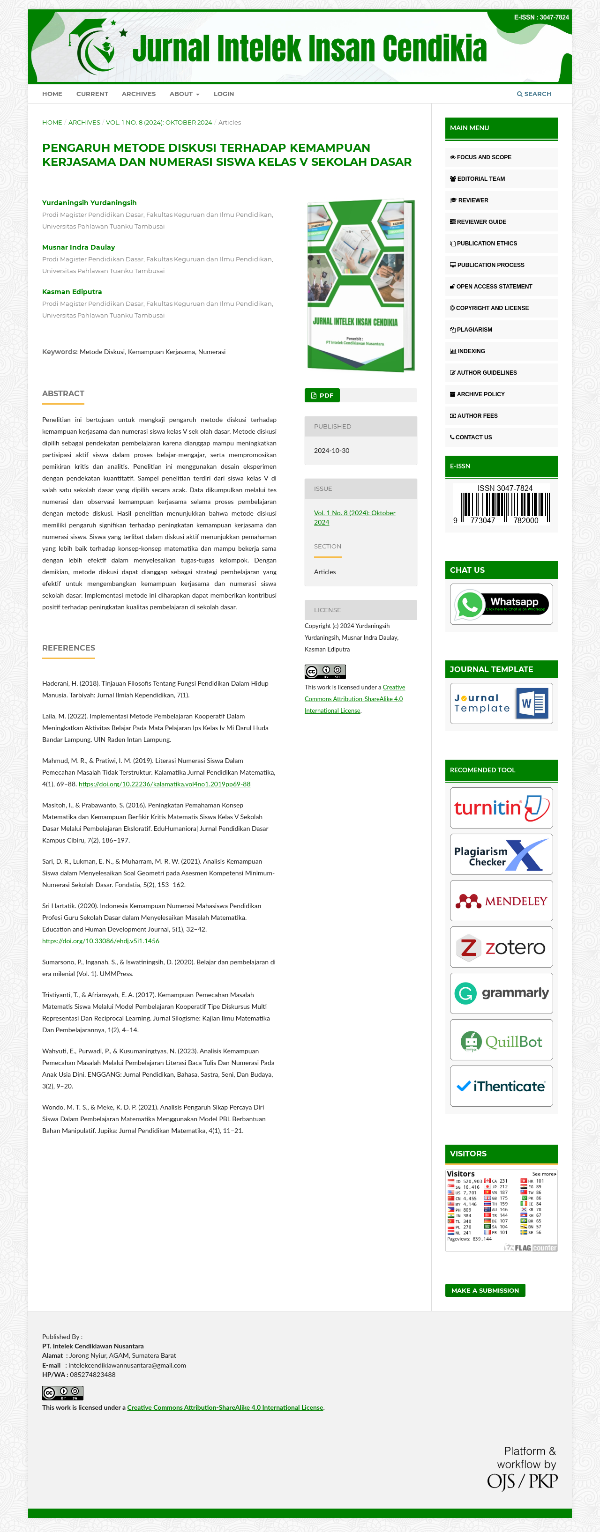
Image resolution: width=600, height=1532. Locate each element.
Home (52, 93)
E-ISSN (460, 466)
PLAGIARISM (471, 329)
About (182, 93)
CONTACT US (471, 437)
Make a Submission (485, 1290)
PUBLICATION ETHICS (483, 243)
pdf (325, 395)
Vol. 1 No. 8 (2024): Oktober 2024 (159, 122)
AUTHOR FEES (474, 416)
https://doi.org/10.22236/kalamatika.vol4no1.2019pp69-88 (165, 784)
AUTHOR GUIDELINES (483, 373)
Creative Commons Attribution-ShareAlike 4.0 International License (355, 698)
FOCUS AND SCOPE (480, 157)
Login (224, 93)
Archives (139, 93)
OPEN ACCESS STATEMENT (491, 286)
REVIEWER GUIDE (478, 222)
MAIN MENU (469, 128)
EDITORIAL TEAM (477, 179)
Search (534, 93)
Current (92, 93)
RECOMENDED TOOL (483, 770)
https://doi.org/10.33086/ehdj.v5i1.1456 (100, 941)
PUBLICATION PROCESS (487, 265)
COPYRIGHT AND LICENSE (489, 308)
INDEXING (467, 351)
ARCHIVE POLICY (477, 394)
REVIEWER (469, 200)
